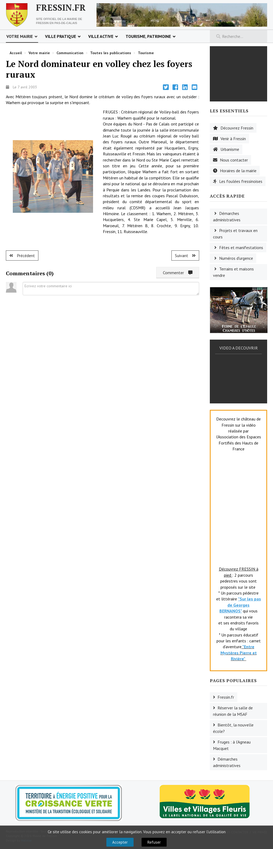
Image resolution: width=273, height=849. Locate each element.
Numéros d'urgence (236, 258)
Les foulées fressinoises (240, 181)
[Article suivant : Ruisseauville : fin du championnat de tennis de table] (185, 255)
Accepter (120, 842)
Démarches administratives (226, 216)
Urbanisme (229, 149)
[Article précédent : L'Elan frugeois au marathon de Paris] (22, 255)
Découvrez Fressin (236, 128)
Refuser (154, 842)
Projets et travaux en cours (235, 233)
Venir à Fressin (233, 138)
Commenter (177, 272)
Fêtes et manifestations (241, 247)
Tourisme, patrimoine (148, 36)
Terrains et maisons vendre (233, 272)
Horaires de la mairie (238, 170)
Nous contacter (234, 160)
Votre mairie (19, 36)
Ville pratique (60, 36)
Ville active (100, 36)
